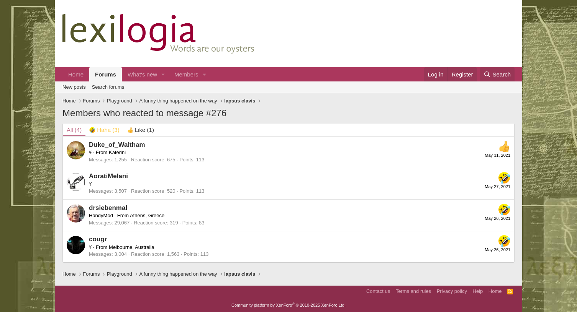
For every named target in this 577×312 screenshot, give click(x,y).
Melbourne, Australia (131, 247)
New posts (74, 87)
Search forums (108, 87)
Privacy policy (452, 291)
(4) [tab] (74, 130)
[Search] (497, 74)
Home (76, 74)
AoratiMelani (108, 176)
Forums (105, 74)
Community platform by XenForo (288, 305)
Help (478, 291)
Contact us (378, 291)
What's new (142, 74)
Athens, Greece (147, 215)
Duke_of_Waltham (117, 144)
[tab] (104, 129)
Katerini (117, 152)
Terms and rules (413, 291)
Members (186, 74)
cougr (98, 239)
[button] (163, 74)
